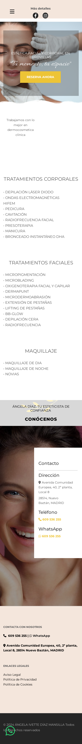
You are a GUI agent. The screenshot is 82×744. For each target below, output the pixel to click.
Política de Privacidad (20, 679)
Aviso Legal (12, 675)
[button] (12, 12)
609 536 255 (51, 519)
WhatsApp (41, 636)
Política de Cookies (17, 684)
